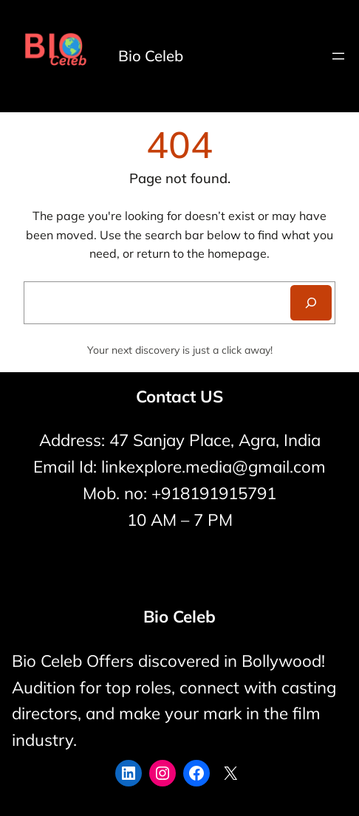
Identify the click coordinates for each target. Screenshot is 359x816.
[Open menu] (338, 56)
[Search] (311, 302)
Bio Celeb (150, 56)
